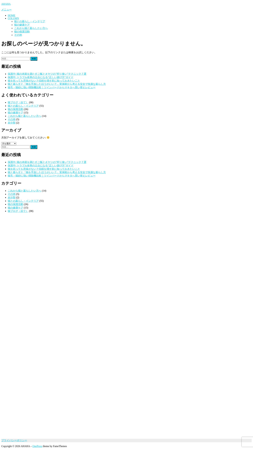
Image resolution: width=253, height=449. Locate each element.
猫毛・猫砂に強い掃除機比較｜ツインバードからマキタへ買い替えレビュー (52, 87)
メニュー (6, 9)
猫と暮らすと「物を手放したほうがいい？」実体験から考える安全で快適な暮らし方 (57, 84)
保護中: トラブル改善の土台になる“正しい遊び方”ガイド (40, 77)
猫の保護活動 (22, 31)
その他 (18, 35)
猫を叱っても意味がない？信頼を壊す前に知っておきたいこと (44, 80)
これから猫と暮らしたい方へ (31, 28)
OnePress (37, 446)
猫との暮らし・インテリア (29, 21)
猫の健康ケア (22, 24)
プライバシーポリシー (14, 440)
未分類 (11, 122)
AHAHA (6, 4)
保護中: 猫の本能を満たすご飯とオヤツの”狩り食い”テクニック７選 (47, 73)
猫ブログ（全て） (18, 102)
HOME (11, 15)
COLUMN (13, 18)
